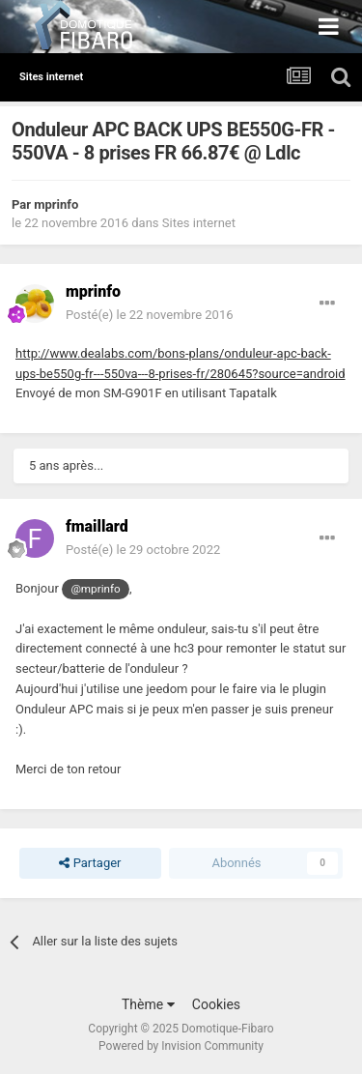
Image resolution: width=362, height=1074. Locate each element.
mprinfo (56, 204)
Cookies (216, 1004)
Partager (90, 863)
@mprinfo (95, 588)
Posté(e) (150, 314)
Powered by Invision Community (181, 1046)
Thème (148, 1004)
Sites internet (199, 223)
